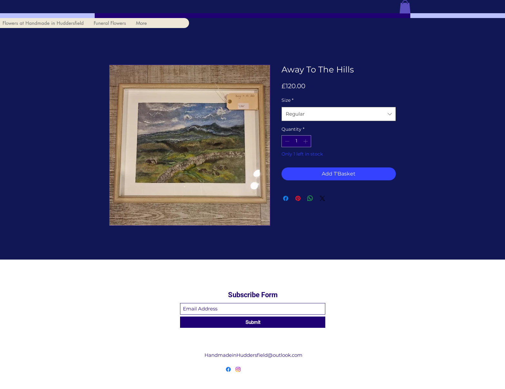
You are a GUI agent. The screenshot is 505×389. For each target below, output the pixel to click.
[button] (405, 7)
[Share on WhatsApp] (310, 198)
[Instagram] (238, 369)
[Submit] (252, 322)
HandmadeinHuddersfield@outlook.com (253, 355)
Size (287, 100)
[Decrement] (286, 141)
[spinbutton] (296, 141)
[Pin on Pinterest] (298, 198)
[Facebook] (228, 369)
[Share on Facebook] (286, 198)
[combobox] (338, 114)
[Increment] (306, 141)
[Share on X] (322, 198)
